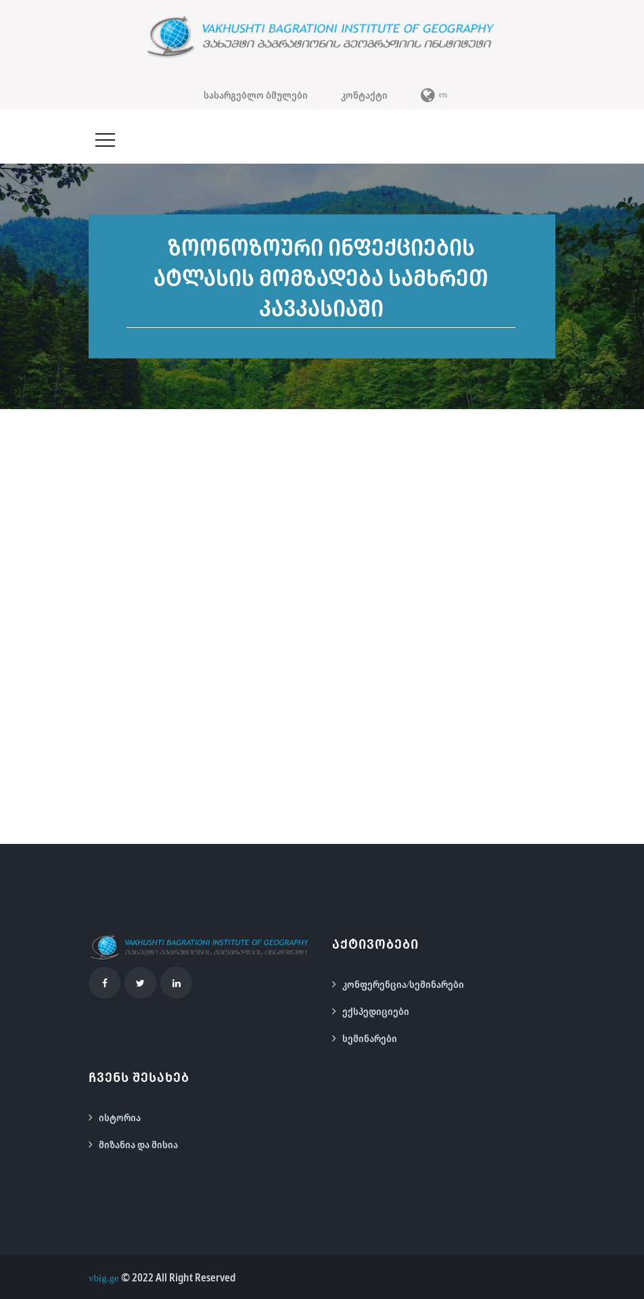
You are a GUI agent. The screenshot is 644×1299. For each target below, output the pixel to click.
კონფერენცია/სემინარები (403, 984)
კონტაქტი (364, 94)
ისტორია (120, 1117)
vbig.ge (104, 1277)
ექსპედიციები (375, 1011)
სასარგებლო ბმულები (256, 94)
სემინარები (369, 1038)
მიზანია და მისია (138, 1144)
